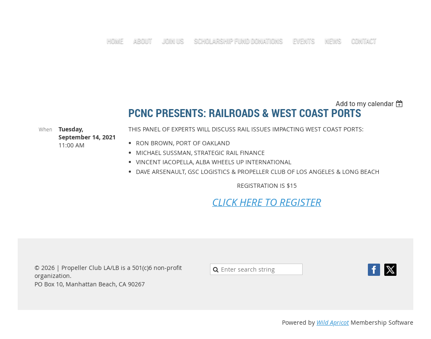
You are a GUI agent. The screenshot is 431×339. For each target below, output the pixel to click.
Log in (404, 12)
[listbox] (370, 104)
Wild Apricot (333, 322)
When (45, 129)
